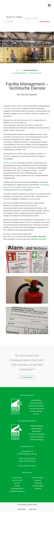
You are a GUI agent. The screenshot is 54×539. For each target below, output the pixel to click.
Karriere (17, 483)
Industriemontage (36, 411)
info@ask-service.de (33, 18)
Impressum (32, 509)
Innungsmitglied (37, 486)
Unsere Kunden (37, 477)
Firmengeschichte (17, 488)
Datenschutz (22, 509)
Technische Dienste (10, 163)
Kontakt (17, 486)
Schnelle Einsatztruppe (36, 434)
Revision (36, 414)
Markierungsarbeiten (29, 187)
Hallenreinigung (36, 428)
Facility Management (36, 437)
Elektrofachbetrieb (36, 403)
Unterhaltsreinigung (36, 439)
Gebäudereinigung (36, 426)
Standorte (37, 480)
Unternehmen (17, 477)
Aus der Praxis (17, 480)
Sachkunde (38, 483)
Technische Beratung (36, 408)
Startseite (37, 488)
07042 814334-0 (29, 458)
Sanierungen (36, 431)
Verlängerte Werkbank (36, 406)
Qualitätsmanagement (17, 491)
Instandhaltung (36, 400)
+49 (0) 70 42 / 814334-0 (15, 17)
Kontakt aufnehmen (27, 377)
